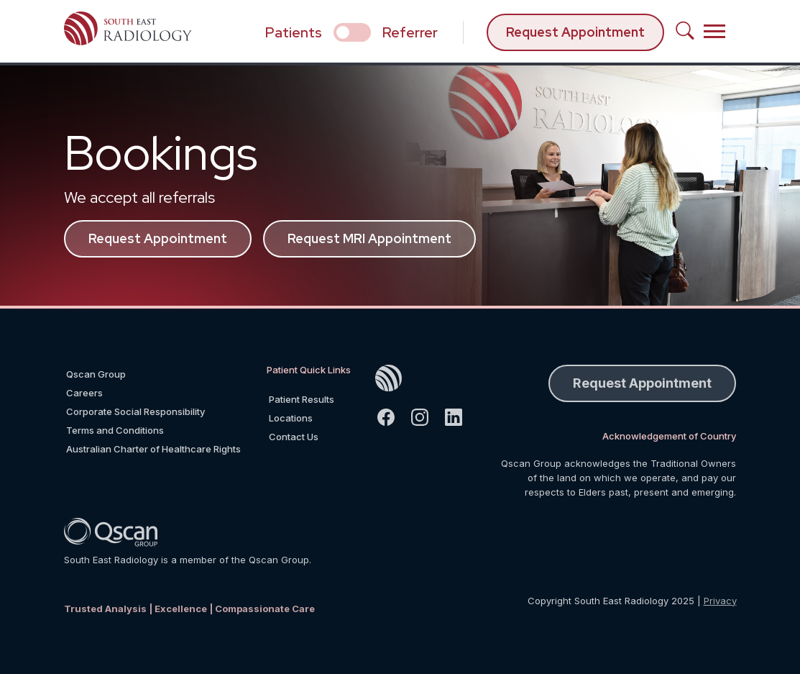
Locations (291, 418)
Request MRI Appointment (369, 238)
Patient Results (301, 399)
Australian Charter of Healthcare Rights (153, 449)
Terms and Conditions (115, 430)
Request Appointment (575, 32)
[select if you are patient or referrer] (352, 32)
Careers (84, 393)
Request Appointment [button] (642, 383)
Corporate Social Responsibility (135, 411)
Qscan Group (96, 374)
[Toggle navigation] (714, 31)
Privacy (720, 600)
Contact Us (293, 436)
